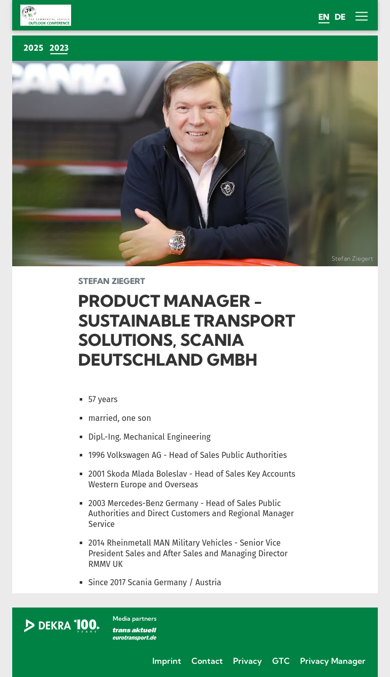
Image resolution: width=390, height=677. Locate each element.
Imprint (166, 661)
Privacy (247, 661)
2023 (60, 47)
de (340, 17)
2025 (33, 48)
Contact (207, 661)
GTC (281, 661)
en (324, 17)
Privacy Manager (333, 661)
